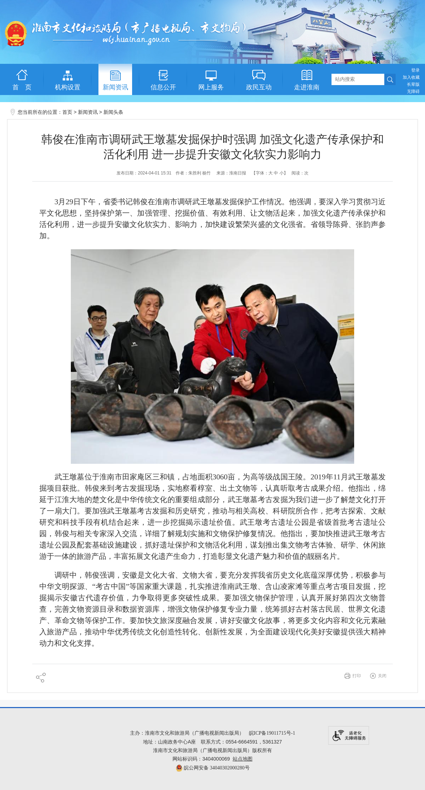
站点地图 (243, 759)
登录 (415, 70)
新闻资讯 (88, 112)
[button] (413, 84)
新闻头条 (113, 112)
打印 (356, 675)
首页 (67, 112)
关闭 (382, 675)
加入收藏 (411, 77)
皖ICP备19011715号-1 (272, 733)
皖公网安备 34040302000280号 (213, 767)
